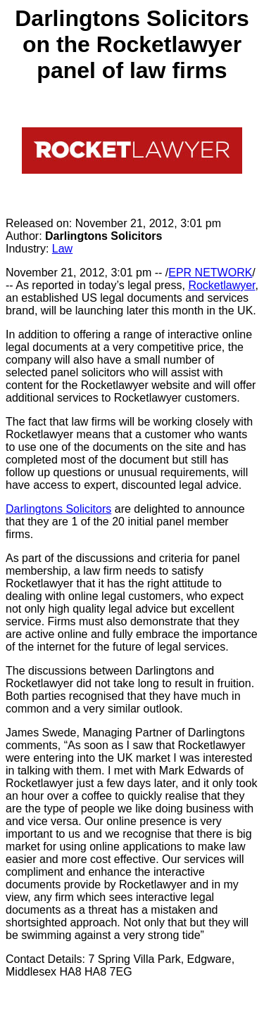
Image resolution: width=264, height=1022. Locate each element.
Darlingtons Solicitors (58, 509)
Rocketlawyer (221, 285)
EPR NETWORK (210, 273)
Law (62, 249)
